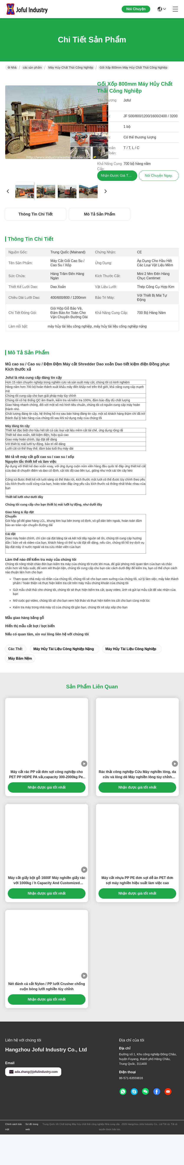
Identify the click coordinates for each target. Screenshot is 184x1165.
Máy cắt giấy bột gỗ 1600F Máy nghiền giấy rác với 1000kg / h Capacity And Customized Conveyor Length (46, 911)
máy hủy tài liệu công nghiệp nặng (63, 679)
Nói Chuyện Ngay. (136, 12)
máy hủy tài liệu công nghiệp (130, 679)
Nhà (12, 67)
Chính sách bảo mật (13, 1157)
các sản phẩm (32, 67)
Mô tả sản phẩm (99, 214)
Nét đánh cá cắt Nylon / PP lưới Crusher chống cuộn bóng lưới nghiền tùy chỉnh (46, 1016)
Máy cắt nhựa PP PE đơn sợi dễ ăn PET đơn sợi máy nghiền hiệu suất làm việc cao (137, 910)
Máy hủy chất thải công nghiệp (70, 67)
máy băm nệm (20, 689)
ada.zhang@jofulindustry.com (33, 1102)
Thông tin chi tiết (35, 214)
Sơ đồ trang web (32, 1157)
